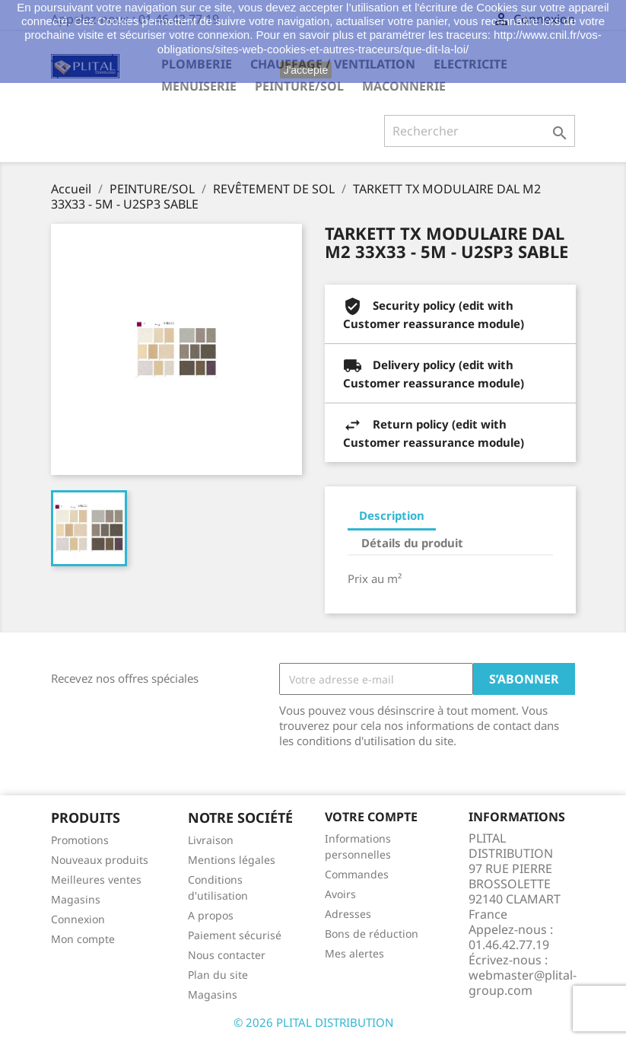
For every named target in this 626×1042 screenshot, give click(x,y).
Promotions (80, 840)
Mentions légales (231, 859)
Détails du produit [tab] (412, 542)
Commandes (357, 874)
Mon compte (83, 939)
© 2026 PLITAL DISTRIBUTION (313, 1022)
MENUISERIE (199, 86)
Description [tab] (391, 515)
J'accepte (306, 70)
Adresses (348, 914)
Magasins (75, 899)
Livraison (211, 840)
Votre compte (371, 816)
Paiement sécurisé (234, 935)
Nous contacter (226, 955)
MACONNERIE (404, 86)
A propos (211, 915)
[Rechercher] (479, 131)
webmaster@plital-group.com (523, 983)
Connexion (78, 919)
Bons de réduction (371, 933)
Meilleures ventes (96, 879)
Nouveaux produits (99, 859)
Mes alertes (354, 953)
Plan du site (218, 974)
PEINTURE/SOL (299, 86)
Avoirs (340, 894)
